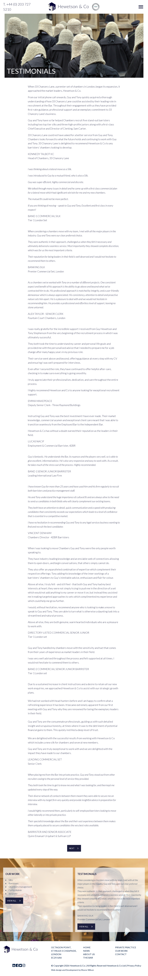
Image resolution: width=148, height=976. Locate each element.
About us (89, 954)
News (86, 950)
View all (14, 900)
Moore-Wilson (87, 970)
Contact (121, 954)
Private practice (125, 947)
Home (86, 947)
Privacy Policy (134, 965)
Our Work (121, 950)
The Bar (88, 957)
